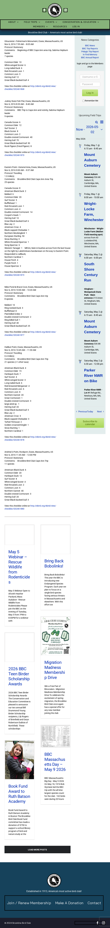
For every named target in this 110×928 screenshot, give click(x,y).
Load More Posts (37, 849)
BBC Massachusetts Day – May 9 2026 (55, 762)
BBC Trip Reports (90, 48)
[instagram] (65, 10)
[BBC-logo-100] (54, 4)
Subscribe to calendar (90, 423)
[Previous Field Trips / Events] (81, 411)
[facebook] (44, 10)
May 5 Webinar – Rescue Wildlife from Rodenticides (19, 567)
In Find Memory (90, 54)
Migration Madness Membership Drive (54, 670)
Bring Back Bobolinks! (54, 564)
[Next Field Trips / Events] (101, 411)
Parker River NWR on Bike (93, 375)
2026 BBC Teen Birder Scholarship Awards (19, 676)
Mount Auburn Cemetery (92, 160)
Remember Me (90, 100)
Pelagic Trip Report (90, 51)
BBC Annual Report (90, 57)
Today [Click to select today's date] (90, 411)
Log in (90, 92)
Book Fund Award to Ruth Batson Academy (19, 794)
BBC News (90, 45)
